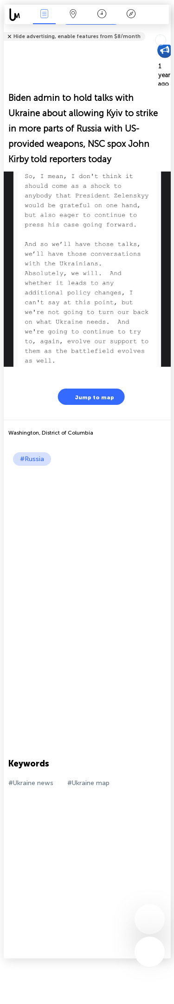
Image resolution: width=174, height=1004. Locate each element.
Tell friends (166, 30)
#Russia (32, 459)
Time (102, 14)
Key (130, 14)
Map (73, 14)
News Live (44, 14)
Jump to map (88, 397)
